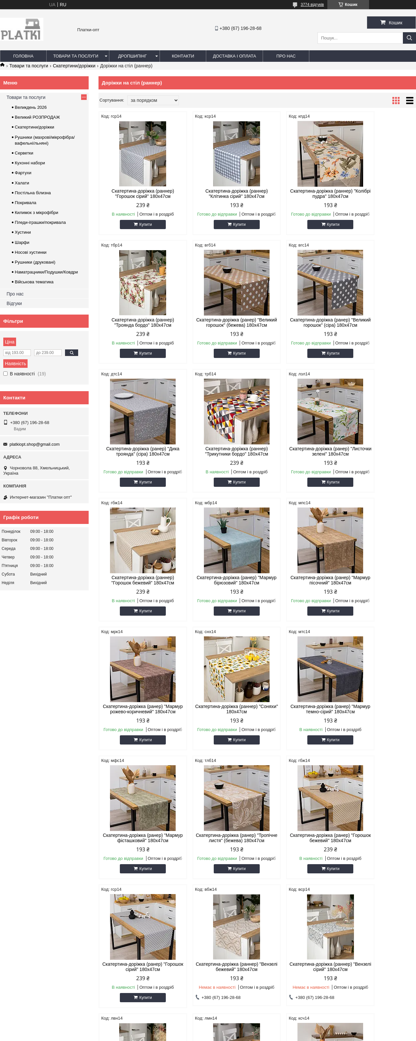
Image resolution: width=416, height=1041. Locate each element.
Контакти (183, 56)
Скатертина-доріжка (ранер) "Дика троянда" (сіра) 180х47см (297, 322)
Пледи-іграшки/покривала (40, 222)
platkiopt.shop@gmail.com (35, 444)
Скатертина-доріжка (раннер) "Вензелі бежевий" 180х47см (378, 719)
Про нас (286, 56)
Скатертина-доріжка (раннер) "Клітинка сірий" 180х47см (217, 193)
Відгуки (14, 303)
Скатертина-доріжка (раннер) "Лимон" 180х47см (297, 853)
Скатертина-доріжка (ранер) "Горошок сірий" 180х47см (297, 719)
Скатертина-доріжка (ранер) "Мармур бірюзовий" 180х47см (297, 456)
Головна (23, 56)
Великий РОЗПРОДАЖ (37, 117)
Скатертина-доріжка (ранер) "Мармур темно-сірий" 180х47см (297, 585)
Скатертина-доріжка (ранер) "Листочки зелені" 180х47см (136, 456)
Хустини (23, 232)
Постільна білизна (33, 192)
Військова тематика (34, 281)
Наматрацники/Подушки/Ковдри (46, 272)
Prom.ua (238, 1029)
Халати (22, 182)
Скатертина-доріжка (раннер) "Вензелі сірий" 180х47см (136, 853)
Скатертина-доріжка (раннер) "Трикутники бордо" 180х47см (378, 322)
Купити (139, 224)
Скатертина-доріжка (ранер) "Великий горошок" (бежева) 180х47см (136, 325)
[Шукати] (409, 38)
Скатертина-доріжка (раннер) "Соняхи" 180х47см (217, 585)
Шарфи (22, 242)
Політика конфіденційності (263, 1034)
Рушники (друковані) (35, 262)
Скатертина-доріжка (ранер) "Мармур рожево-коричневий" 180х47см (136, 588)
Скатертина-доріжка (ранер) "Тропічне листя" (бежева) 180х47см (136, 722)
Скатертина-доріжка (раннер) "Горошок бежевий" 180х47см (217, 456)
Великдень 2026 (31, 107)
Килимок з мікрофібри (36, 212)
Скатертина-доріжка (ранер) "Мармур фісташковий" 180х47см (378, 588)
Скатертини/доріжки (74, 65)
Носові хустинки (31, 252)
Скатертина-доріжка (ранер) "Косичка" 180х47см (378, 853)
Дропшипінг (132, 56)
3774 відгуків (312, 4)
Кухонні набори (30, 162)
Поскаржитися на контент (212, 1034)
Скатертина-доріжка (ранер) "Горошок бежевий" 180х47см (217, 719)
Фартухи (23, 172)
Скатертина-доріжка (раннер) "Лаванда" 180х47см (217, 853)
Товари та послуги (75, 56)
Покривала (25, 202)
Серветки (24, 153)
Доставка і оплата (234, 56)
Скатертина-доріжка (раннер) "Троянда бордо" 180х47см (378, 193)
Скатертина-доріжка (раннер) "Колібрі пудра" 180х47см (297, 193)
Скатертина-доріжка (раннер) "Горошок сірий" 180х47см (136, 193)
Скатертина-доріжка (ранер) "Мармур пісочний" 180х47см (378, 456)
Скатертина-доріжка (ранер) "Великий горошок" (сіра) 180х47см (217, 325)
